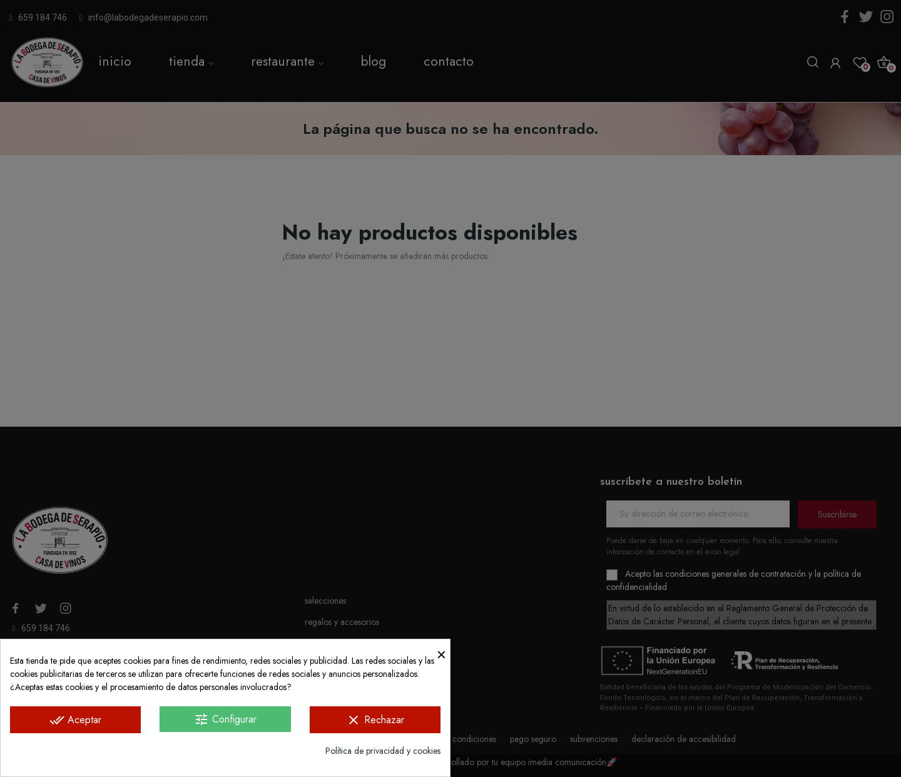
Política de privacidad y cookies (382, 750)
